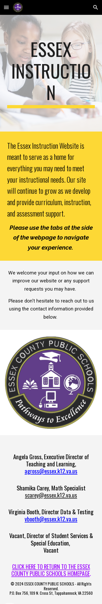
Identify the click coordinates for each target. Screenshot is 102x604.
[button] (6, 7)
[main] (51, 73)
